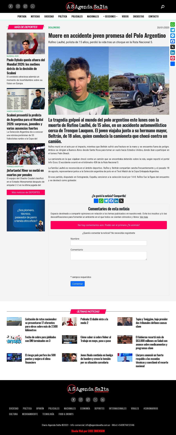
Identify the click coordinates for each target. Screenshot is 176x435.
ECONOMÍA (85, 408)
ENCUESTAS (138, 16)
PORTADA (22, 16)
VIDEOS (125, 16)
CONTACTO (153, 16)
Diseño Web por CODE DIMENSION (88, 431)
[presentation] (92, 267)
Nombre (75, 238)
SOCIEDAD (49, 16)
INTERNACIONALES (117, 408)
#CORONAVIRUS (150, 408)
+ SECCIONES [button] (109, 16)
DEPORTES (99, 408)
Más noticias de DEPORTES (26, 192)
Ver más (144, 217)
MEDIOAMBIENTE (30, 414)
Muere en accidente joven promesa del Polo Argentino (107, 35)
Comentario (77, 249)
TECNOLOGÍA (48, 414)
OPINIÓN (40, 408)
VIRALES (135, 408)
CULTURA (13, 414)
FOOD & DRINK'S (66, 414)
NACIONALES (93, 16)
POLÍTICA (62, 16)
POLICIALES (77, 16)
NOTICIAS (35, 16)
